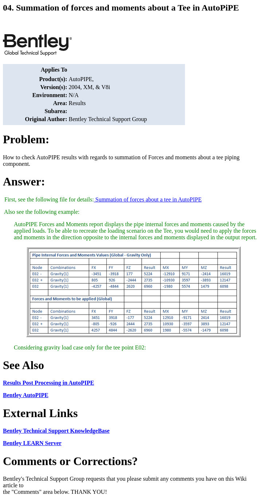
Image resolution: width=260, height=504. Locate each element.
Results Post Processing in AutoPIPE (48, 383)
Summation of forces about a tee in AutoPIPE (148, 199)
